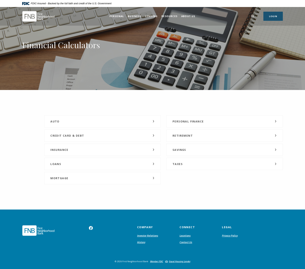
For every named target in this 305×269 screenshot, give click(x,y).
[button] (102, 121)
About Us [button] (188, 16)
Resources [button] (169, 16)
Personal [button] (117, 16)
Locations (185, 235)
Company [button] (145, 227)
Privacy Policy (230, 235)
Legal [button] (227, 227)
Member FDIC (156, 261)
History (141, 242)
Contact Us (186, 242)
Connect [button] (187, 227)
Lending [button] (151, 16)
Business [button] (134, 16)
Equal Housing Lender (179, 261)
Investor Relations (147, 235)
